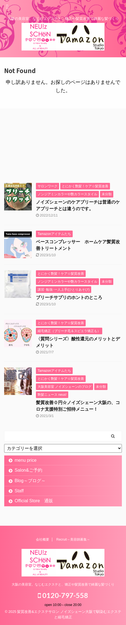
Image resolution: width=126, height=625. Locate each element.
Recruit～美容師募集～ (73, 539)
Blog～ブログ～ (30, 480)
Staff (19, 490)
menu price (25, 460)
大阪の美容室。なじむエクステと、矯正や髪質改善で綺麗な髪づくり (63, 584)
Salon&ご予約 (28, 470)
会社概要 (42, 539)
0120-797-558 (63, 595)
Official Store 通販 (34, 500)
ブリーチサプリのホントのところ (69, 297)
